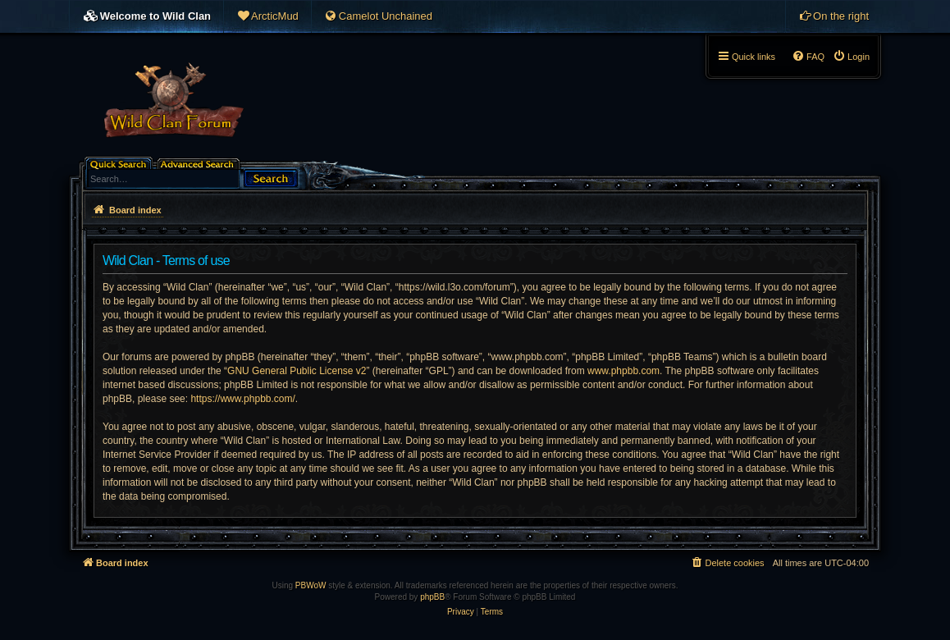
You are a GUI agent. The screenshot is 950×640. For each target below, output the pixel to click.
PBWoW (311, 585)
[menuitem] (267, 16)
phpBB (432, 596)
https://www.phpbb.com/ (242, 399)
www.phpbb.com (623, 371)
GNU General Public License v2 (296, 371)
